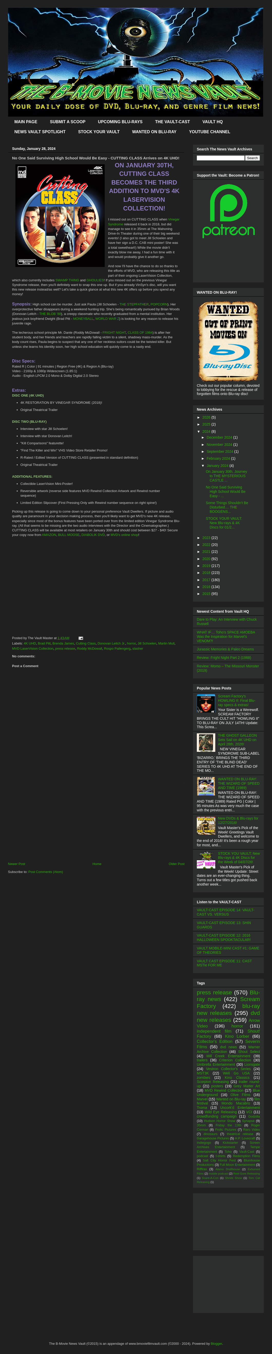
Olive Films (240, 1095)
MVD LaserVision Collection (32, 648)
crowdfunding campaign (217, 1116)
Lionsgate (252, 1064)
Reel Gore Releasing (246, 1173)
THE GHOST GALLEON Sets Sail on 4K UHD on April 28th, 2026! (237, 739)
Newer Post (16, 864)
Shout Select (249, 1052)
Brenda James (63, 643)
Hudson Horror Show (219, 1121)
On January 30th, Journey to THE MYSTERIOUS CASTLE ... (226, 475)
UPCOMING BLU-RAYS (120, 122)
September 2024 (220, 451)
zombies (203, 1077)
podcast (202, 1156)
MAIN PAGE (25, 122)
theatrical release (240, 1134)
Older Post (176, 864)
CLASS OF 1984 (140, 332)
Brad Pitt (44, 643)
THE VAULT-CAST (172, 122)
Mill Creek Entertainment (228, 1056)
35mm (201, 1125)
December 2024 (220, 437)
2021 (206, 552)
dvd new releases (228, 1016)
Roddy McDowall (89, 648)
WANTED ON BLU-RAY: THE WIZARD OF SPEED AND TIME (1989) (239, 783)
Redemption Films (246, 1156)
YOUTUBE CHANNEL (209, 132)
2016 (206, 587)
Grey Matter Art (247, 1086)
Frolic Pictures (225, 1129)
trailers (202, 1060)
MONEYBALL (83, 319)
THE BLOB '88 (50, 314)
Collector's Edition (214, 1041)
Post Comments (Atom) (45, 872)
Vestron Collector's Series (228, 1069)
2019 (206, 566)
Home (97, 864)
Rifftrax (202, 1169)
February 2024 (219, 458)
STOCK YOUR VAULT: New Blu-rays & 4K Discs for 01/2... (224, 522)
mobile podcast (218, 1173)
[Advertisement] (96, 820)
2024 (206, 431)
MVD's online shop (124, 535)
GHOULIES (95, 280)
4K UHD (30, 643)
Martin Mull (166, 643)
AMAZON (49, 535)
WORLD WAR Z (107, 319)
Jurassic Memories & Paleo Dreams (225, 649)
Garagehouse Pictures (213, 1138)
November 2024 (220, 445)
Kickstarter (230, 1143)
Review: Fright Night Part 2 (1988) (224, 658)
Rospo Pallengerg (117, 648)
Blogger (216, 1344)
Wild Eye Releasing (221, 1112)
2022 (206, 545)
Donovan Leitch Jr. (111, 643)
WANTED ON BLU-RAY (154, 132)
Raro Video (251, 1129)
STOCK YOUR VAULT (99, 132)
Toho (228, 1152)
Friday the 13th (228, 1125)
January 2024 (218, 466)
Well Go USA (236, 1073)
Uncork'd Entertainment (240, 1108)
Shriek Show (233, 1177)
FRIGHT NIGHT (114, 332)
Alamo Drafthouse (228, 1169)
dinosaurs (210, 1134)
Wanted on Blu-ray (231, 1099)
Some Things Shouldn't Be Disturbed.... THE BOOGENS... (227, 507)
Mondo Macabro (235, 1103)
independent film (214, 1031)
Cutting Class (86, 643)
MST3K (203, 1073)
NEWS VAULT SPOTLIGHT (39, 132)
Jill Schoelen (147, 643)
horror (131, 643)
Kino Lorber (237, 1036)
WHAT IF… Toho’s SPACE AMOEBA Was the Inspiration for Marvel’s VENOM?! (226, 636)
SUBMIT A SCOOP (67, 122)
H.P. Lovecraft (245, 1138)
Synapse (248, 1121)
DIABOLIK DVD (93, 535)
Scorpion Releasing (213, 1082)
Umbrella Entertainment (216, 1064)
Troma (202, 1108)
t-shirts (221, 1156)
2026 (206, 417)
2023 (206, 538)
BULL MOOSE (69, 535)
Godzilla (254, 1116)
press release (65, 648)
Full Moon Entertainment (237, 1165)
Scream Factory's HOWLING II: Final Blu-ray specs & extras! (236, 700)
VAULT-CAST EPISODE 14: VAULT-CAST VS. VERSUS (225, 912)
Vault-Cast (246, 1152)
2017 (206, 580)
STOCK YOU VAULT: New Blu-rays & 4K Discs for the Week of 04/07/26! (239, 857)
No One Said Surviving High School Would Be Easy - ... (226, 491)
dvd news (228, 1047)
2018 (206, 573)
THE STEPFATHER (134, 304)
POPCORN (159, 304)
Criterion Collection (235, 1060)
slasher (137, 648)
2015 (206, 594)
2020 (206, 559)
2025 (206, 424)
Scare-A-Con (210, 1177)
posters (217, 1086)
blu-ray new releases (228, 1009)
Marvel (202, 1099)
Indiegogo (204, 1143)
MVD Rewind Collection (224, 1090)
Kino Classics (237, 1077)
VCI (249, 1112)
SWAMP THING (67, 280)
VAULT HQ (212, 122)
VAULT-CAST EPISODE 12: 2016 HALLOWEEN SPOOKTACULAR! (224, 937)
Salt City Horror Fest (219, 1160)
